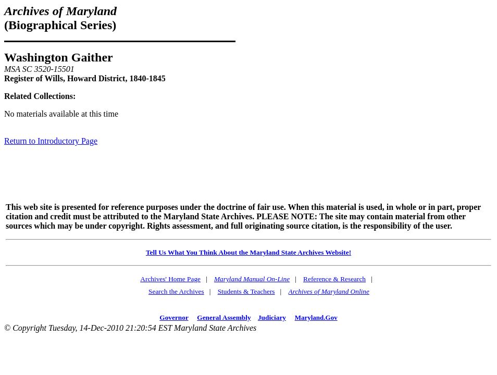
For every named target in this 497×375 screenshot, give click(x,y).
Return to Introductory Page (50, 140)
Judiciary (272, 317)
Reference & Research (334, 279)
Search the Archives (176, 291)
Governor (173, 317)
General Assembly (224, 317)
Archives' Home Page (170, 279)
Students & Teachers (246, 291)
